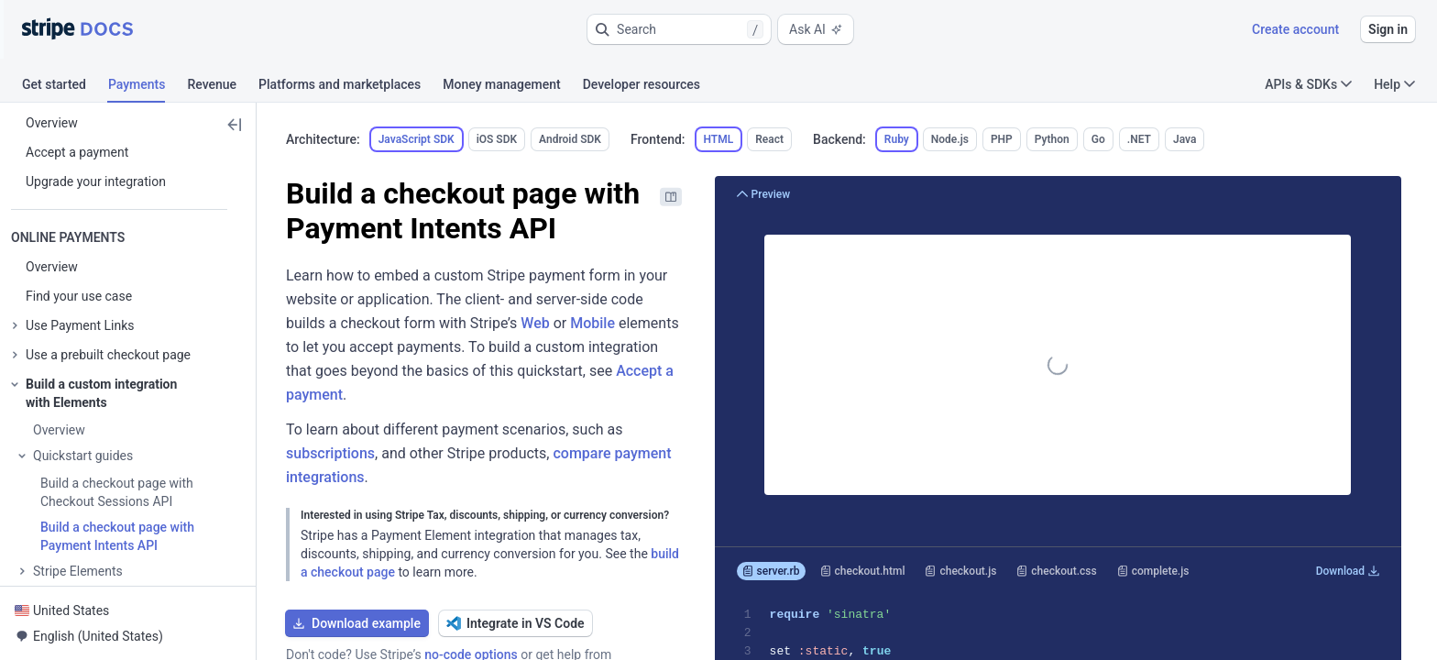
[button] (679, 29)
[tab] (65, 87)
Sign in (1388, 29)
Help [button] (1394, 84)
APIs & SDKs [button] (1308, 84)
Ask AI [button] (815, 29)
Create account (1295, 29)
